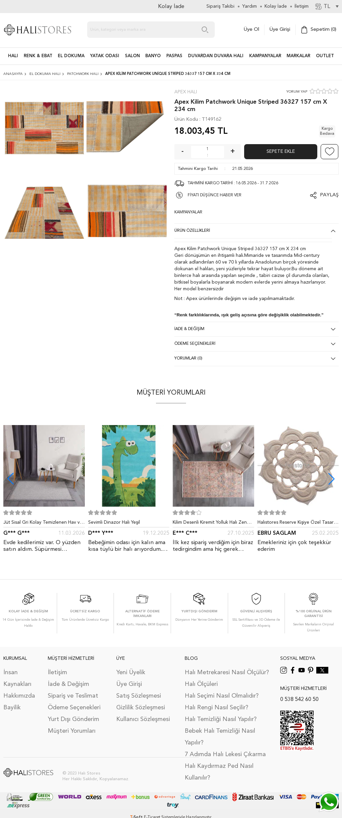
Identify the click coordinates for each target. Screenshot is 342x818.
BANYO (153, 56)
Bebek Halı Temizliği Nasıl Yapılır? (220, 737)
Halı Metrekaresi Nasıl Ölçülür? (227, 673)
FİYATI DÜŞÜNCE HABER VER (214, 195)
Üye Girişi (280, 29)
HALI (13, 56)
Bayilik (12, 708)
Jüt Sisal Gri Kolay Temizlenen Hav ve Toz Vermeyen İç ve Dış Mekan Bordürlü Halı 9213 (42, 523)
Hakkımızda (19, 696)
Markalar (298, 56)
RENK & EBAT (38, 56)
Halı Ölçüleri (201, 684)
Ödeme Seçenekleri (74, 708)
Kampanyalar (265, 56)
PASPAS (174, 56)
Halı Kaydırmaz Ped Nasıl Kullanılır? (219, 772)
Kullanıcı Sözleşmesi (143, 719)
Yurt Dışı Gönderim (73, 719)
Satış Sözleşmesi (138, 696)
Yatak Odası (104, 56)
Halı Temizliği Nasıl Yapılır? (220, 719)
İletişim (57, 673)
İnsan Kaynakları (17, 678)
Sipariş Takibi (220, 6)
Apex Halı (185, 92)
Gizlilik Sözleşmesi (140, 708)
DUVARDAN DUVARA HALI (215, 56)
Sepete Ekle (281, 151)
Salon (132, 56)
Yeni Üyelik (130, 673)
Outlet (325, 56)
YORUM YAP (296, 92)
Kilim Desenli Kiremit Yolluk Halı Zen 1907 (210, 523)
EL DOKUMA (71, 56)
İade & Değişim (68, 684)
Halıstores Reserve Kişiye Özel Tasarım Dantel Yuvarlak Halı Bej (298, 523)
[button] (331, 479)
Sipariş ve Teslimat (73, 696)
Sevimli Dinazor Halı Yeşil (114, 522)
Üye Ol (251, 29)
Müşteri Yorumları (72, 731)
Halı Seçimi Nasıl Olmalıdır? (222, 696)
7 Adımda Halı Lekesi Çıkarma (225, 754)
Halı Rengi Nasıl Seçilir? (216, 708)
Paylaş (329, 195)
